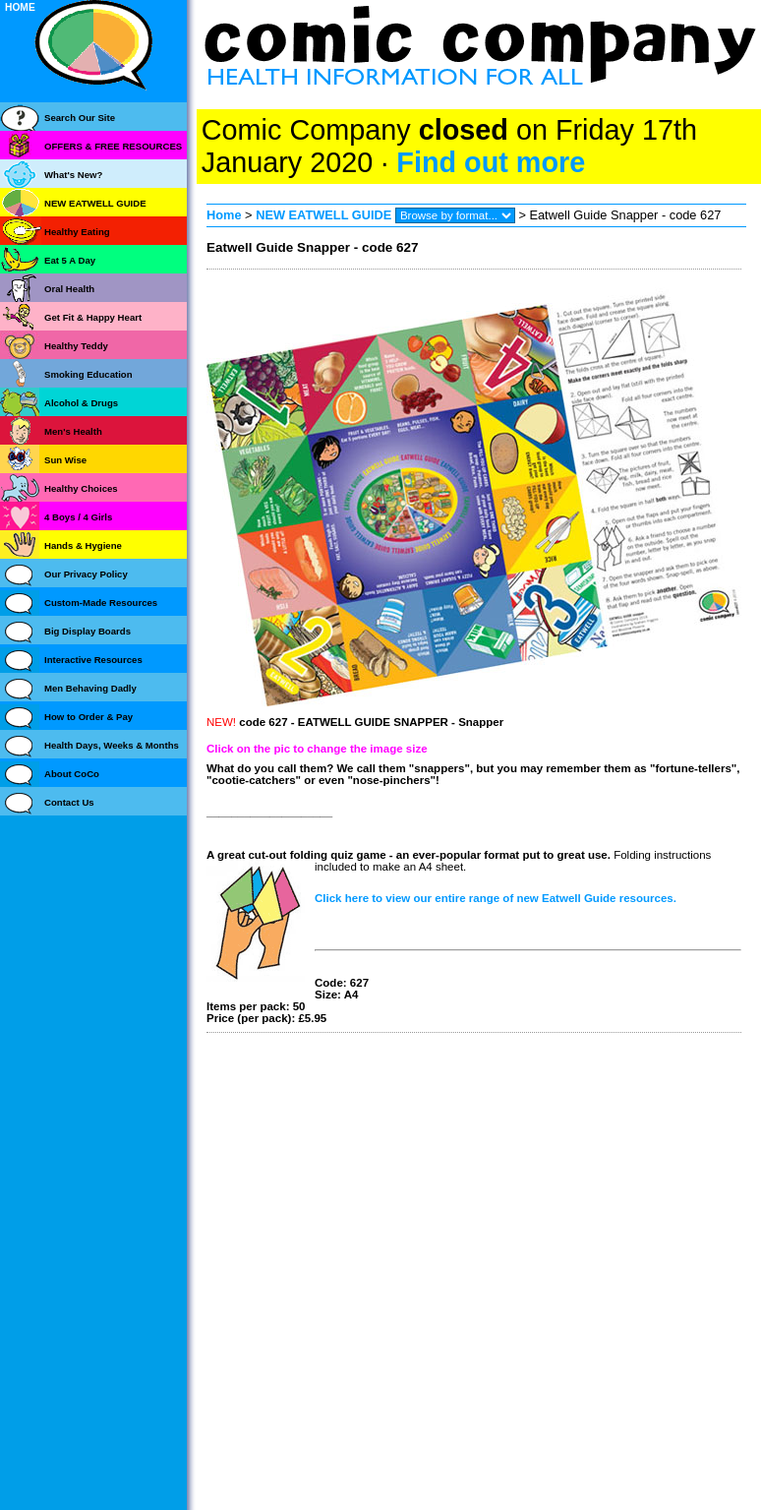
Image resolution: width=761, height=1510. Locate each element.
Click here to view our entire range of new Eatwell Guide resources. (495, 898)
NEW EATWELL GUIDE (325, 215)
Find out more (490, 162)
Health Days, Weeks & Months (111, 745)
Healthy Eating (77, 231)
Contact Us (69, 802)
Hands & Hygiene (83, 545)
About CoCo (71, 773)
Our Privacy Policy (86, 574)
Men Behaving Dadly (90, 688)
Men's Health (73, 431)
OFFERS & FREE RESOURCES (113, 146)
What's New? (73, 174)
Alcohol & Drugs (81, 402)
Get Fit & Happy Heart (93, 317)
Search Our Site (79, 117)
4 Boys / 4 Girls (78, 517)
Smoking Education (88, 374)
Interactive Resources (93, 659)
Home (224, 215)
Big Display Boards (87, 631)
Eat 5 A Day (69, 260)
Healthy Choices (81, 488)
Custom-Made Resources (100, 602)
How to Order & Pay (88, 716)
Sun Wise (65, 459)
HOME (20, 7)
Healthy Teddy (76, 345)
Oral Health (69, 288)
